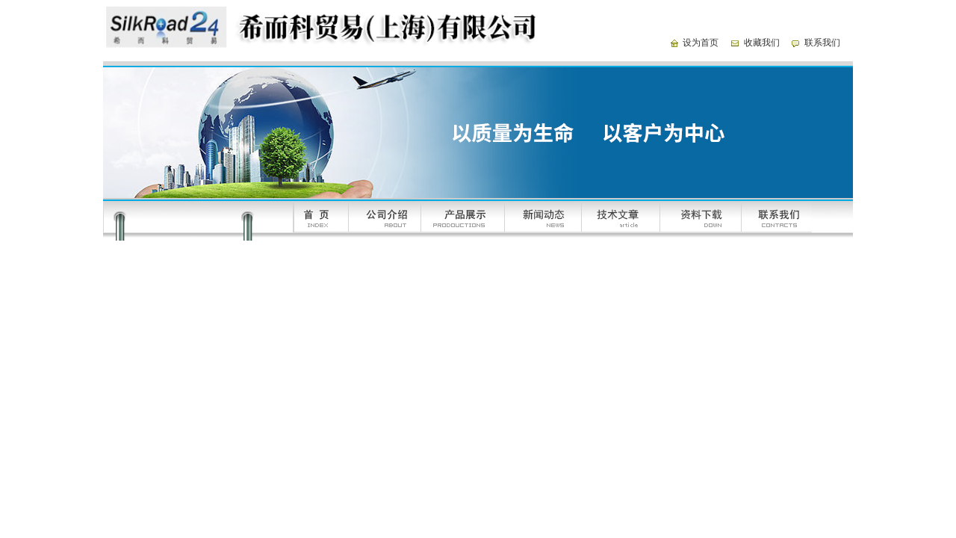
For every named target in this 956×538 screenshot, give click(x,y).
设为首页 (700, 42)
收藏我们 (762, 42)
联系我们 (822, 42)
